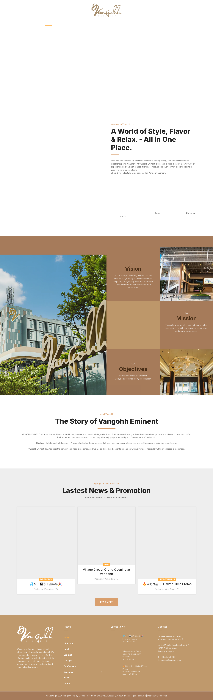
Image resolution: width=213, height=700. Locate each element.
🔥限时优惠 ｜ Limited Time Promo (167, 584)
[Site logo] (106, 10)
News (49, 579)
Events (43, 579)
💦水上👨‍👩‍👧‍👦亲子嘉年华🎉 (46, 584)
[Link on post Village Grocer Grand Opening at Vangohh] (107, 536)
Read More (106, 602)
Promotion (170, 579)
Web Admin (49, 589)
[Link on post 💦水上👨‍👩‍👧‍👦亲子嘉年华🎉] (46, 543)
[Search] (195, 10)
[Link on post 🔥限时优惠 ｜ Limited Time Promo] (167, 543)
